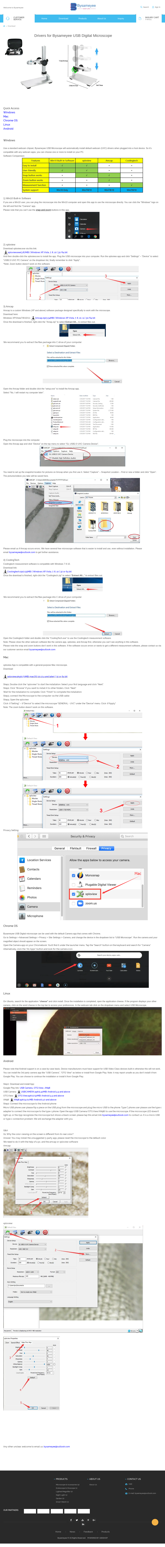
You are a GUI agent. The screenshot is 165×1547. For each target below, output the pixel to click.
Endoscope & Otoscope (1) (66, 1488)
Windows (9, 140)
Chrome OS (10, 925)
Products (105, 1531)
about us (101, 18)
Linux (6, 993)
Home (4, 26)
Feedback (88, 1531)
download (63, 18)
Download (11, 26)
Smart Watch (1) (62, 1502)
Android (8, 1061)
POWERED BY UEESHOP (97, 1538)
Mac (6, 657)
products (83, 18)
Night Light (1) (61, 1495)
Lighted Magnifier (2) (64, 1492)
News (72, 1531)
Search (146, 7)
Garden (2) (60, 1498)
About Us (93, 1485)
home (44, 18)
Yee (155, 1522)
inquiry (121, 18)
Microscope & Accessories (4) (67, 1485)
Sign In (157, 7)
